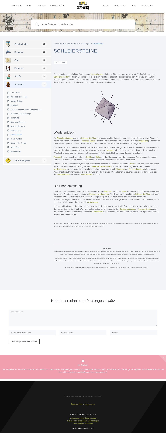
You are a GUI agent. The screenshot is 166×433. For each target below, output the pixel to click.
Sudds (89, 157)
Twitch (105, 6)
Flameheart (97, 212)
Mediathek (120, 6)
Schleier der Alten (61, 77)
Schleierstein (86, 174)
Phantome (120, 169)
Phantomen (93, 202)
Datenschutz (77, 404)
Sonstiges (86, 44)
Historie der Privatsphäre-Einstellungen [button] (83, 421)
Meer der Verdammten (101, 166)
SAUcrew (16, 6)
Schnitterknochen (136, 169)
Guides (41, 6)
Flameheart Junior (65, 138)
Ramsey (110, 150)
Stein (124, 191)
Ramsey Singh (144, 209)
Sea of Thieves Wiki (72, 44)
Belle (98, 157)
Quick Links (148, 6)
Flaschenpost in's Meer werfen (24, 341)
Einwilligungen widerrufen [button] (83, 423)
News (29, 6)
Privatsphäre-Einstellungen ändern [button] (83, 418)
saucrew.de (58, 44)
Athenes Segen (88, 141)
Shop (133, 6)
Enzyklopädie (57, 6)
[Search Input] (86, 24)
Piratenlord (143, 141)
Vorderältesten (97, 74)
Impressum (90, 404)
